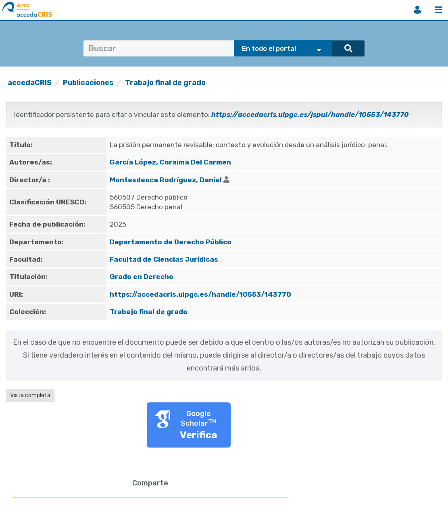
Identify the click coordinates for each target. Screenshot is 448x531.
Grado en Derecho (141, 277)
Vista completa (30, 395)
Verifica (198, 435)
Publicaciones (88, 82)
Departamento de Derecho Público (170, 242)
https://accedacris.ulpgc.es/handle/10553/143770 (200, 294)
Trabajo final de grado (165, 82)
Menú (438, 10)
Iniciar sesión (417, 10)
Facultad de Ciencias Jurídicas (164, 259)
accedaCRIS (30, 82)
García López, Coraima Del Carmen (170, 162)
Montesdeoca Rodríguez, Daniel (166, 180)
